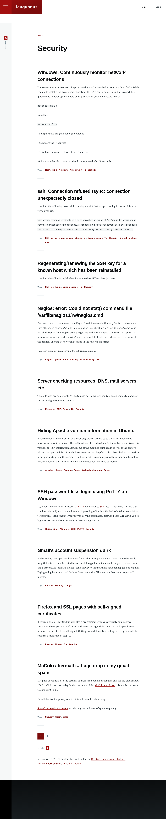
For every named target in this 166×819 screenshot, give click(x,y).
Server (77, 470)
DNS (59, 409)
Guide (107, 470)
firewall (123, 238)
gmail (65, 717)
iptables (133, 238)
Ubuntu (78, 238)
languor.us (27, 16)
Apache (58, 360)
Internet (49, 586)
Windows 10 (75, 170)
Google (68, 586)
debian (69, 238)
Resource (50, 409)
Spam (58, 717)
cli (84, 170)
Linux (61, 238)
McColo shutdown (105, 685)
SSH (47, 238)
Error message (95, 238)
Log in (158, 16)
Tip (106, 238)
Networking (51, 170)
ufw (47, 242)
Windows (63, 170)
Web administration (92, 470)
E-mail (66, 409)
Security (91, 170)
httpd (66, 360)
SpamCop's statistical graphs (52, 708)
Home (39, 36)
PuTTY (80, 506)
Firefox (58, 644)
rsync (54, 238)
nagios (48, 360)
